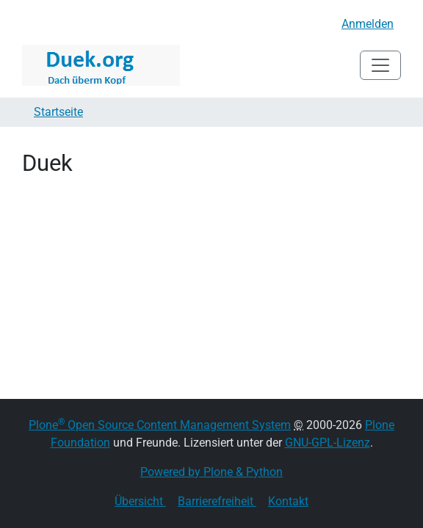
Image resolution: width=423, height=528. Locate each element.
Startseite (58, 112)
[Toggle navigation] (380, 65)
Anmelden (367, 24)
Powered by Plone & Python (211, 472)
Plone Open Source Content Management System (160, 425)
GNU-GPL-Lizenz (327, 443)
